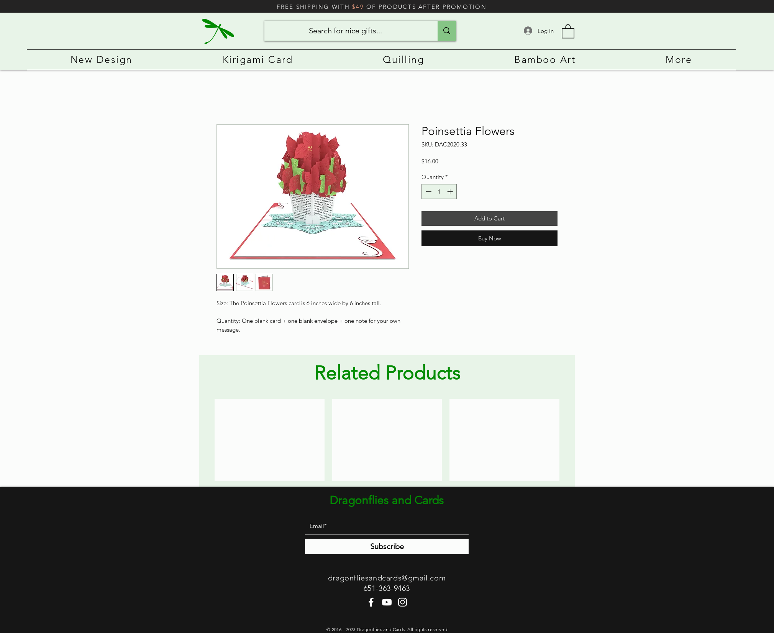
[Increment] (451, 191)
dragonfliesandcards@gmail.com (387, 577)
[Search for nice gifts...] (345, 31)
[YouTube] (387, 602)
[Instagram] (402, 602)
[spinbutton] (439, 191)
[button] (568, 30)
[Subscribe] (387, 546)
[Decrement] (428, 191)
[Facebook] (371, 602)
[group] (387, 440)
